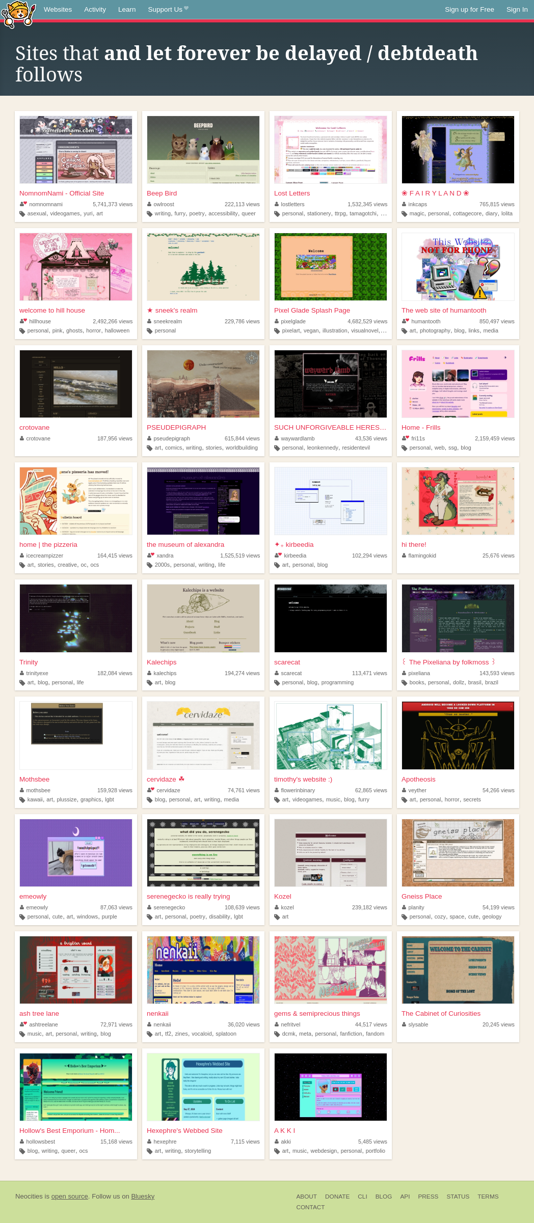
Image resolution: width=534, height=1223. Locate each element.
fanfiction (351, 1034)
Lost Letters (292, 193)
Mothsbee (34, 779)
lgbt (109, 799)
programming (338, 682)
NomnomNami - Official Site (61, 193)
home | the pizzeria (48, 544)
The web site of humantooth (444, 310)
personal (292, 213)
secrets (472, 799)
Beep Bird (162, 193)
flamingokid (419, 555)
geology (492, 916)
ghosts (74, 330)
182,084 (114, 673)
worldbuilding (242, 447)
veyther (414, 790)
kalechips (162, 673)
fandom (375, 1034)
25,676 (499, 555)
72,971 (116, 1024)
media (491, 330)
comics (173, 447)
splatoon (226, 1034)
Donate (337, 1196)
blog (459, 330)
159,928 (114, 790)
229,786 (242, 321)
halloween (117, 330)
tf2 (168, 1034)
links (473, 330)
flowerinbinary (295, 790)
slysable (415, 1024)
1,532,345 (367, 204)
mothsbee (35, 790)
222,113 (242, 204)
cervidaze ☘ (166, 779)
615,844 (242, 438)
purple (109, 916)
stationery (319, 213)
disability (219, 916)
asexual (37, 213)
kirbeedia (290, 555)
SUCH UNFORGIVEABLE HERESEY (330, 427)
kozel (284, 907)
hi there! (414, 544)
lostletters (290, 204)
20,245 (499, 1024)
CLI (362, 1196)
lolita (507, 213)
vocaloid (202, 1034)
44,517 (371, 1024)
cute (57, 916)
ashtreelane (39, 1024)
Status (457, 1196)
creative (67, 565)
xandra (160, 555)
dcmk (289, 1034)
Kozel (282, 896)
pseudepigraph (168, 438)
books (417, 682)
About (306, 1196)
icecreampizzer (41, 555)
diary (491, 213)
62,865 (371, 790)
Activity (95, 9)
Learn (127, 9)
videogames (65, 213)
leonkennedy (322, 447)
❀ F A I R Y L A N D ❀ (435, 193)
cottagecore (467, 213)
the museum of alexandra (185, 544)
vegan (311, 330)
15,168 (116, 1141)
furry (179, 213)
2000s (162, 565)
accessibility (223, 213)
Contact (310, 1207)
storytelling (198, 1151)
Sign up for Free (469, 9)
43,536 (371, 438)
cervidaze (163, 790)
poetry (197, 213)
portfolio (375, 1151)
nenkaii (158, 1013)
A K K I (284, 1130)
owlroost (160, 204)
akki (283, 1141)
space (456, 916)
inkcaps (414, 204)
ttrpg (340, 213)
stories (214, 447)
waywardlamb (295, 438)
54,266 (499, 790)
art (99, 213)
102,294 (369, 555)
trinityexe (34, 673)
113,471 (369, 673)
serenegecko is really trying (188, 896)
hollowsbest (37, 1141)
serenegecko (166, 907)
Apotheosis (419, 779)
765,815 (497, 204)
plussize (66, 799)
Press (428, 1196)
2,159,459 (495, 438)
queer (249, 213)
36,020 (244, 1024)
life (221, 565)
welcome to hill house (52, 310)
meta (305, 1034)
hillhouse (35, 321)
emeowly (32, 896)
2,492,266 (112, 321)
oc (84, 565)
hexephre (162, 1141)
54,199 (499, 907)
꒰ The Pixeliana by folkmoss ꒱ (449, 662)
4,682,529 (367, 321)
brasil (475, 682)
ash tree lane (39, 1013)
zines (181, 1034)
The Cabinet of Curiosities (441, 1013)
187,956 (114, 438)
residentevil (356, 447)
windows (87, 916)
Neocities (29, 1196)
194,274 (242, 673)
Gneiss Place (422, 896)
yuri (88, 213)
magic (417, 213)
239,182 (369, 907)
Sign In (517, 9)
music (333, 799)
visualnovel (364, 330)
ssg (452, 447)
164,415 (114, 555)
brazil (491, 682)
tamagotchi (363, 213)
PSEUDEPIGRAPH (176, 427)
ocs (94, 565)
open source (69, 1196)
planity (413, 907)
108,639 (242, 907)
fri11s (413, 438)
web (440, 447)
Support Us (168, 10)
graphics (91, 799)
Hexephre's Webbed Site (185, 1130)
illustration (335, 330)
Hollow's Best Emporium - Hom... (69, 1130)
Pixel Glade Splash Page (312, 310)
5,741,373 (112, 204)
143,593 (497, 673)
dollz (458, 682)
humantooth (421, 321)
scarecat (287, 662)
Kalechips (162, 662)
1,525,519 (240, 555)
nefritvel (287, 1024)
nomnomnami (41, 204)
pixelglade (290, 321)
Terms (487, 1196)
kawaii (35, 799)
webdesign (324, 1151)
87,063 (116, 907)
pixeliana (416, 673)
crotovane (34, 427)
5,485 (372, 1141)
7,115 (245, 1141)
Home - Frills (421, 427)
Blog (384, 1196)
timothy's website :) (303, 779)
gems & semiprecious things (317, 1013)
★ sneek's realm (172, 310)
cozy (440, 916)
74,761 (244, 790)
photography (435, 330)
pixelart (291, 330)
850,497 (497, 321)
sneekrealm (164, 321)
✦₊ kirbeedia (294, 544)
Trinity (28, 662)
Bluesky (142, 1196)
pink (57, 330)
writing (163, 213)
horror (93, 330)
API (405, 1196)
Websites (58, 9)
